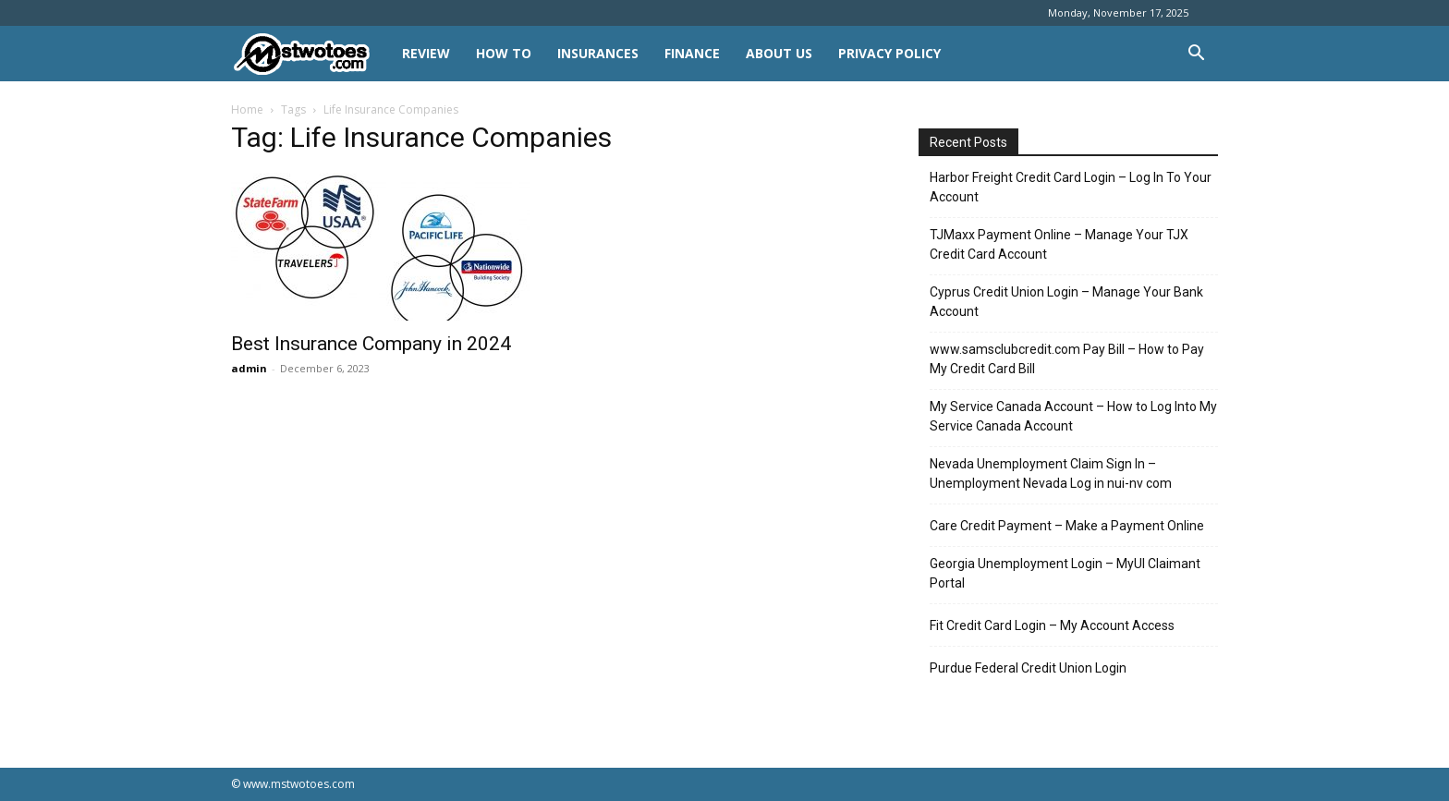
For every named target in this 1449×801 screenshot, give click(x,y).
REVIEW (426, 53)
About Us (779, 53)
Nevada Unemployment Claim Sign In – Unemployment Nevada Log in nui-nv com (1051, 473)
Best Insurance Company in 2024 (371, 344)
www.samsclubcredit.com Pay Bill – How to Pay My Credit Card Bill (1067, 359)
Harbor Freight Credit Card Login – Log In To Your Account (1071, 187)
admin (249, 368)
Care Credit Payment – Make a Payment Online (1067, 525)
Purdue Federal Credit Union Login (1028, 668)
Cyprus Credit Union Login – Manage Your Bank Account (1066, 302)
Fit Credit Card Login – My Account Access (1052, 625)
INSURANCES (598, 53)
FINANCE (692, 53)
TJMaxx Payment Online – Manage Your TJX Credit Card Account (1059, 244)
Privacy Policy (889, 53)
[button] (1196, 55)
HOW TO (503, 53)
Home (247, 109)
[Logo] (310, 54)
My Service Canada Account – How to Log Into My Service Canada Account (1073, 416)
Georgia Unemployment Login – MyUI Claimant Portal (1065, 573)
